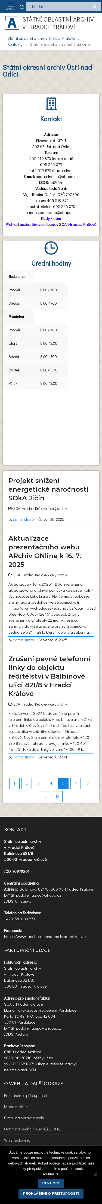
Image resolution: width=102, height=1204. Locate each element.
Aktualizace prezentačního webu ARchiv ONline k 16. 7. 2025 (44, 551)
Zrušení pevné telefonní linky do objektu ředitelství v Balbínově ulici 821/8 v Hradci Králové (49, 676)
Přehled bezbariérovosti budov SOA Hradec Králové (51, 224)
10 (57, 796)
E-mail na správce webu (24, 1117)
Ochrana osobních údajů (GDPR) (32, 1129)
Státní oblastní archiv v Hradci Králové (58, 23)
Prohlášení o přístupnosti (25, 1095)
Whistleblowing (17, 1140)
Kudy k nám (51, 218)
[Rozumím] (95, 1175)
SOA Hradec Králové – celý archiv (40, 508)
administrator (24, 519)
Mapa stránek (16, 1106)
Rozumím (51, 1183)
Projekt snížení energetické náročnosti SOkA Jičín (48, 489)
